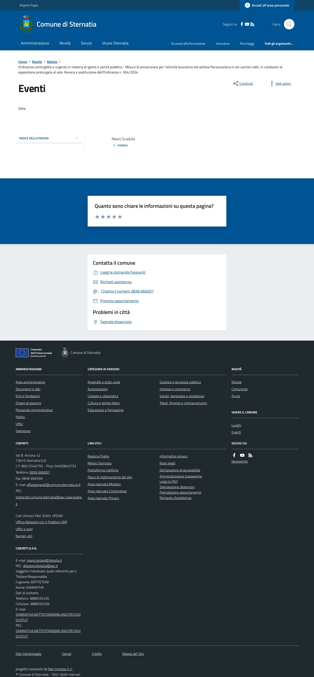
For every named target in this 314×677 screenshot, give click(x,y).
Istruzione (223, 43)
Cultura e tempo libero (104, 403)
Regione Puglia (29, 5)
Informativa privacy (174, 456)
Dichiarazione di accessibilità (180, 470)
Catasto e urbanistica (103, 396)
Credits (97, 653)
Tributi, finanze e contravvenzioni (183, 403)
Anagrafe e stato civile (104, 382)
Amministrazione (35, 43)
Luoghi (236, 425)
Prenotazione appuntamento (180, 492)
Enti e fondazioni (28, 396)
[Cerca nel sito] (287, 24)
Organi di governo (28, 403)
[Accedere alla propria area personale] (267, 5)
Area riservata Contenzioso (107, 491)
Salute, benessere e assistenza (182, 396)
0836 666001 (39, 472)
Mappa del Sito (133, 653)
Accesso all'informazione (188, 43)
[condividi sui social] (243, 83)
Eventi (236, 432)
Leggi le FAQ (169, 481)
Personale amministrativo (34, 410)
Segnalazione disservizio (177, 486)
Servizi (86, 43)
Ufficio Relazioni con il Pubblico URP (41, 522)
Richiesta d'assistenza (175, 497)
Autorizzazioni (98, 389)
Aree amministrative (30, 382)
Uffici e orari (24, 529)
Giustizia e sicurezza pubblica (180, 382)
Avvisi (236, 396)
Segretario (23, 430)
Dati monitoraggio (28, 653)
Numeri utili (24, 536)
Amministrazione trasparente (181, 476)
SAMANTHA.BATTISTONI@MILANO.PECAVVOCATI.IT (48, 617)
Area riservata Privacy (103, 498)
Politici (20, 417)
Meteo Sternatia (99, 463)
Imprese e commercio (175, 389)
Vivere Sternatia (115, 43)
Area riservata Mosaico (104, 484)
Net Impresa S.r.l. (60, 669)
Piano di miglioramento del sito (110, 477)
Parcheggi (247, 43)
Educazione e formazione (106, 410)
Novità (65, 43)
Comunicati (240, 389)
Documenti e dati (28, 389)
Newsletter (240, 461)
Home (22, 61)
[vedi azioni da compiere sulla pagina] (280, 83)
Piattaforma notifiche (103, 470)
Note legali (167, 463)
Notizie (52, 61)
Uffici (19, 423)
